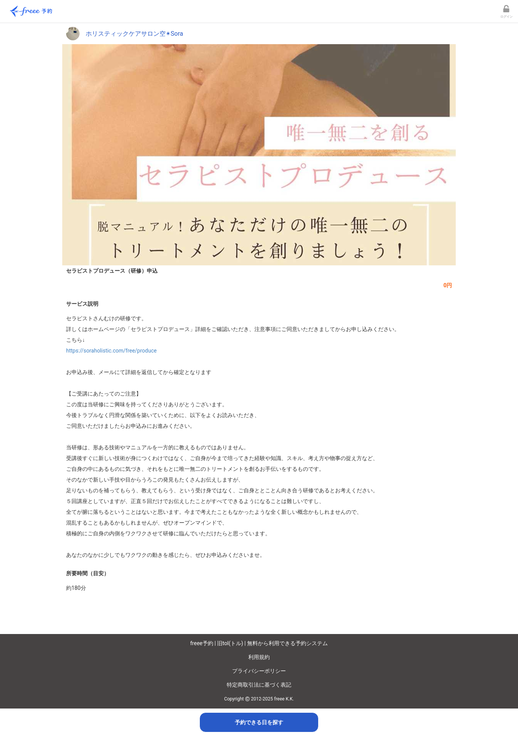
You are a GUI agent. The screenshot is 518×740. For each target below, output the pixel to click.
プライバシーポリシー (259, 671)
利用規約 (259, 657)
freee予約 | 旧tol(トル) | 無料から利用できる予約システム (259, 643)
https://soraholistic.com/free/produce (111, 351)
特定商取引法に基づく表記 (259, 685)
